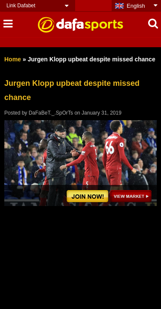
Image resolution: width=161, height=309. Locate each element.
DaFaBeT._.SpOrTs (51, 113)
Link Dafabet (20, 6)
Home (12, 59)
